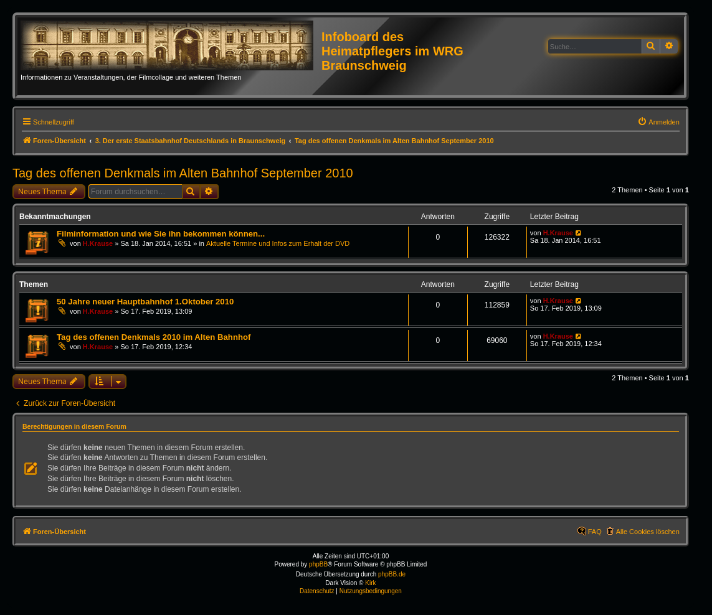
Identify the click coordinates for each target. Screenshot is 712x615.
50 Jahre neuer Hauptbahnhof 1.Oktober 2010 (145, 301)
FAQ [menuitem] (595, 531)
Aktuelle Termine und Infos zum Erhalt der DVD (277, 243)
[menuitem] (658, 122)
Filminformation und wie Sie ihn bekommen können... (161, 233)
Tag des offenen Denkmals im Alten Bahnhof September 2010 (182, 173)
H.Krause (98, 243)
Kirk (370, 583)
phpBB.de (392, 574)
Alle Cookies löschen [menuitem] (648, 531)
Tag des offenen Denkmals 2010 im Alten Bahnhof (153, 337)
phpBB (318, 564)
